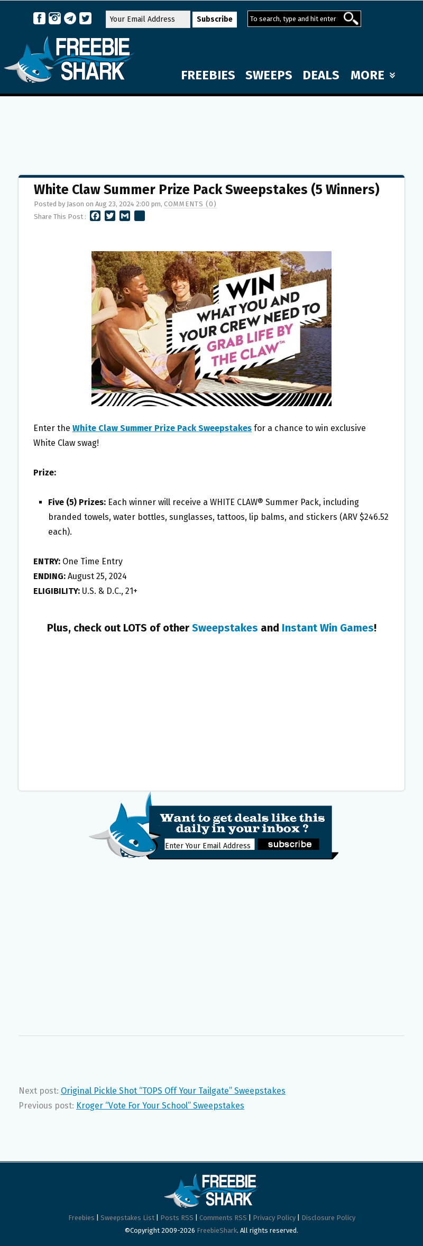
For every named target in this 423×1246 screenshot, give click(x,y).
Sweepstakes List (127, 1218)
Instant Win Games (328, 627)
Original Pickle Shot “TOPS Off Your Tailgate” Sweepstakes (173, 1091)
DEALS (320, 75)
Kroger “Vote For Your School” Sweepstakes (160, 1106)
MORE (373, 75)
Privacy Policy (274, 1218)
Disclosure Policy (328, 1218)
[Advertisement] (211, 130)
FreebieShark (217, 1230)
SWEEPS (268, 75)
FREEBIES (208, 75)
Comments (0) (190, 204)
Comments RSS (223, 1218)
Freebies (81, 1218)
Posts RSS (177, 1218)
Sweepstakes (225, 627)
